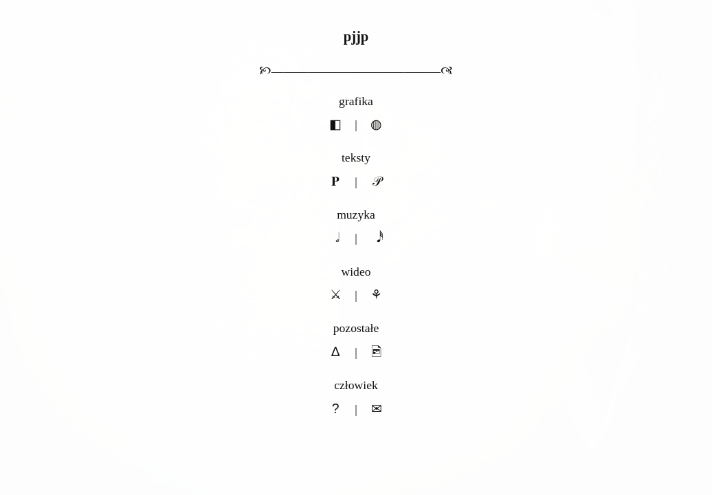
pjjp (356, 36)
